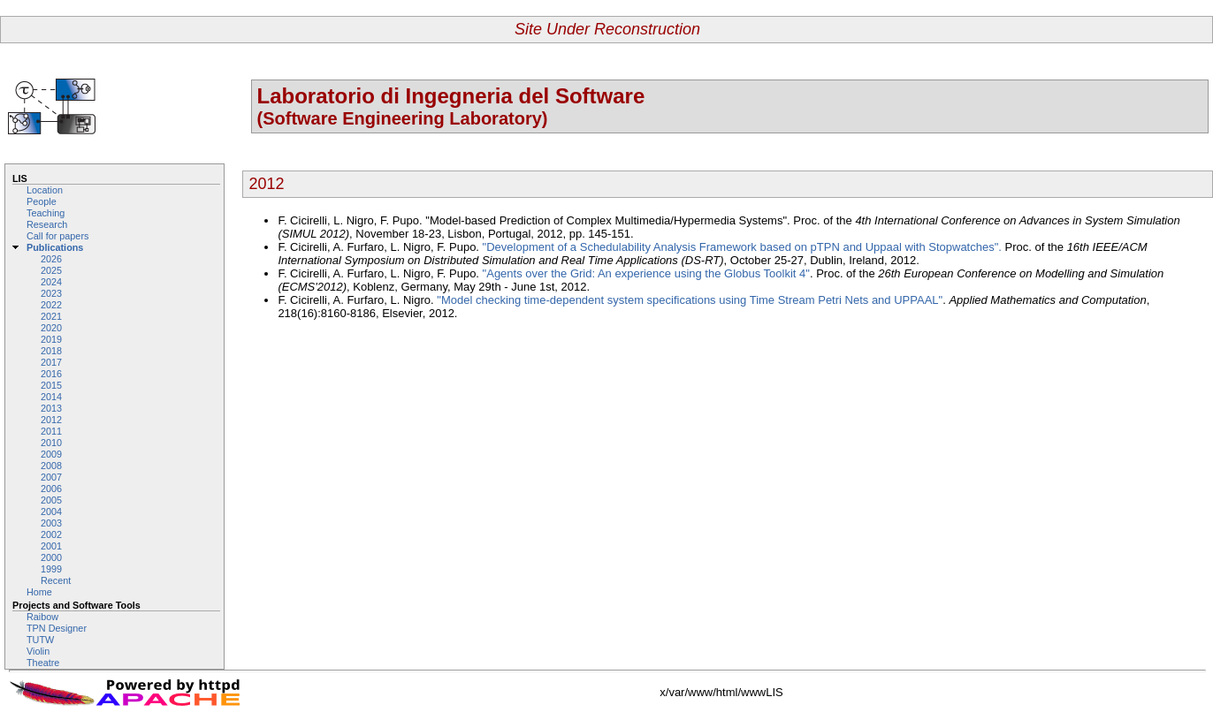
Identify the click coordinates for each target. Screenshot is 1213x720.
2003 (51, 523)
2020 (51, 327)
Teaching (46, 213)
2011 (51, 431)
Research (47, 224)
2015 (51, 385)
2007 (51, 477)
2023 (51, 293)
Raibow (42, 616)
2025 (51, 270)
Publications (55, 247)
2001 (51, 546)
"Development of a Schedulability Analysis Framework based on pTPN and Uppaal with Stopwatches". (744, 247)
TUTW (40, 639)
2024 (51, 282)
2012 (51, 419)
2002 (51, 534)
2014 (51, 396)
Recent (56, 580)
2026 (51, 259)
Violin (38, 651)
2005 (51, 500)
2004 (51, 511)
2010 (51, 442)
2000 (51, 557)
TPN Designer (57, 628)
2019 (51, 339)
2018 (51, 350)
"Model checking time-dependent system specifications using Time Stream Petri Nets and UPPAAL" (689, 300)
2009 (51, 454)
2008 (51, 465)
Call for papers (57, 236)
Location (45, 190)
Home (39, 592)
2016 (51, 373)
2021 (51, 316)
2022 (51, 304)
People (42, 201)
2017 (51, 362)
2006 (51, 488)
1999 (51, 569)
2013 (51, 408)
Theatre (43, 662)
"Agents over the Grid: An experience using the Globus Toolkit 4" (646, 273)
